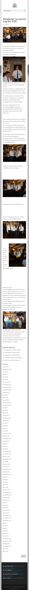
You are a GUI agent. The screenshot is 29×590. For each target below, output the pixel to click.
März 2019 (5, 484)
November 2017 (7, 515)
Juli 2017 (5, 520)
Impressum (6, 588)
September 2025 (7, 366)
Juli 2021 (5, 441)
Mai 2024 (5, 392)
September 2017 (7, 517)
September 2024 (7, 387)
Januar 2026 (6, 364)
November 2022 (7, 415)
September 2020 (7, 456)
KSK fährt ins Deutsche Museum (11, 357)
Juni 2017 (5, 523)
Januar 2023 (6, 412)
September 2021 (7, 435)
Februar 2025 (6, 379)
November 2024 (7, 384)
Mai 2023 (5, 405)
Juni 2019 (5, 476)
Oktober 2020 (6, 453)
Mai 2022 (5, 425)
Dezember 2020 (7, 448)
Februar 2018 (6, 507)
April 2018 (5, 502)
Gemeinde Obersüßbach (17, 575)
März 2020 (5, 458)
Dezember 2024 (7, 382)
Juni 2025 (5, 369)
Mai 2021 (5, 443)
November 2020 (7, 451)
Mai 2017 (5, 525)
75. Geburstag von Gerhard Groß (11, 352)
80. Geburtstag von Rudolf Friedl (11, 349)
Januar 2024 (6, 397)
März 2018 (5, 505)
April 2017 (5, 528)
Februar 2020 (6, 461)
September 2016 (7, 543)
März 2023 (5, 410)
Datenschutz (13, 588)
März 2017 (5, 530)
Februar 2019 (6, 487)
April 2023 (5, 407)
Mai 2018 (5, 499)
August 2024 (6, 389)
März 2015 (5, 546)
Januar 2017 (6, 533)
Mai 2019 (5, 479)
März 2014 (5, 548)
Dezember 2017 (7, 512)
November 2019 (7, 466)
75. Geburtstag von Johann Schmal (12, 347)
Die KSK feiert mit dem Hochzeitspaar (12, 354)
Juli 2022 (5, 420)
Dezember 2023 (7, 399)
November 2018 (7, 492)
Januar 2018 (6, 510)
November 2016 (7, 538)
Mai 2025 (5, 371)
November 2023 (7, 402)
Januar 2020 (6, 464)
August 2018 (6, 497)
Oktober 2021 (6, 433)
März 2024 (5, 394)
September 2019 (7, 471)
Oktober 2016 (6, 541)
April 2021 (5, 446)
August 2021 (6, 438)
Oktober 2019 (6, 469)
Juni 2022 (5, 423)
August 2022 (6, 417)
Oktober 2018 (6, 494)
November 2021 (7, 430)
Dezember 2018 (7, 489)
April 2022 (5, 428)
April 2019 (5, 482)
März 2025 (5, 376)
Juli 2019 (5, 474)
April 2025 (5, 374)
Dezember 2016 (7, 535)
